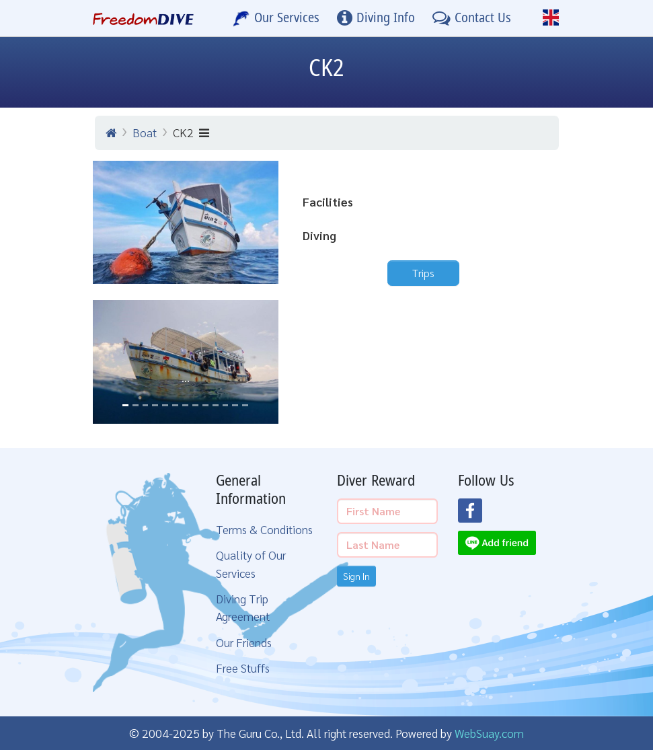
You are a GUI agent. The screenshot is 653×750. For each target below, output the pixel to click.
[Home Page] (143, 18)
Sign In (356, 576)
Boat (144, 132)
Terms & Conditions (264, 529)
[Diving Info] (376, 18)
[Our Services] (276, 18)
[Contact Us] (472, 18)
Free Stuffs (243, 667)
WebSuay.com (489, 733)
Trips (423, 273)
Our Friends (244, 642)
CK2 (191, 132)
